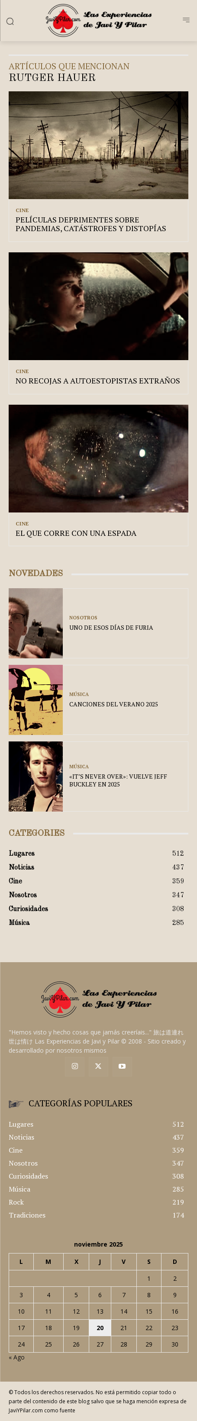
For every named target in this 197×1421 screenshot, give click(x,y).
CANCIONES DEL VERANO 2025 (113, 704)
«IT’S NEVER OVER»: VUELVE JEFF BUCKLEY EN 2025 (118, 780)
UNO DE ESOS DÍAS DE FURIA (111, 627)
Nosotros (83, 617)
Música (79, 694)
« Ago (17, 1357)
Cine (22, 210)
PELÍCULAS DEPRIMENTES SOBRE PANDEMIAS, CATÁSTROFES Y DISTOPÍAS (91, 223)
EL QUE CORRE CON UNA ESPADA (76, 533)
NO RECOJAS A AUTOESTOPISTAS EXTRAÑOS (98, 380)
